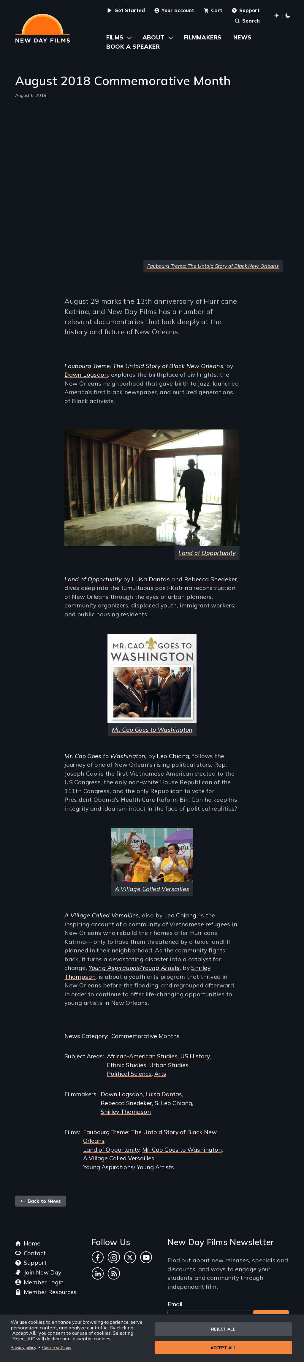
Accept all (223, 1347)
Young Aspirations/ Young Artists (128, 1167)
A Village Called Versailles (118, 1158)
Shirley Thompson (126, 1111)
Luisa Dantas (151, 579)
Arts (160, 1073)
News (242, 37)
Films (115, 37)
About (153, 37)
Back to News (40, 1201)
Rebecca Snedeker (210, 579)
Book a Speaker (133, 46)
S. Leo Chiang (173, 1103)
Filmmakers (203, 37)
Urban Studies (169, 1065)
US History (195, 1056)
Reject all (223, 1328)
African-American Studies (142, 1056)
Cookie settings (56, 1347)
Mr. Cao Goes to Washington (104, 756)
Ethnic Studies (126, 1065)
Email (174, 1304)
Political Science (129, 1073)
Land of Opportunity (111, 1149)
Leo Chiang (173, 756)
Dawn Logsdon (86, 374)
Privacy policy (23, 1347)
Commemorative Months (145, 1036)
